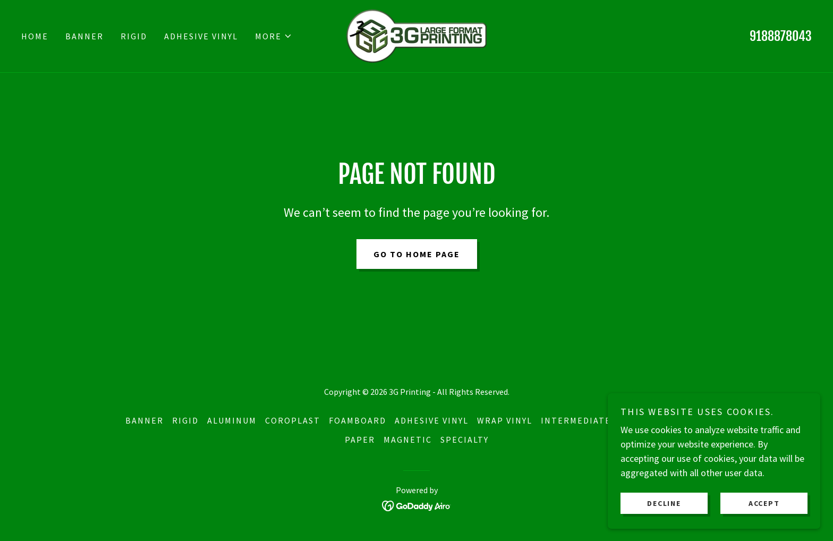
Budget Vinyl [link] (675, 420)
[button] (273, 36)
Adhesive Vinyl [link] (201, 36)
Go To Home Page (416, 254)
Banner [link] (84, 36)
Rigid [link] (134, 36)
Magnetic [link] (408, 439)
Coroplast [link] (292, 420)
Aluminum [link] (232, 420)
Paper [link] (360, 439)
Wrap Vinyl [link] (504, 420)
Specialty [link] (464, 439)
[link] (416, 35)
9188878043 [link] (781, 36)
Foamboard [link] (357, 420)
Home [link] (34, 36)
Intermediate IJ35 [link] (587, 420)
